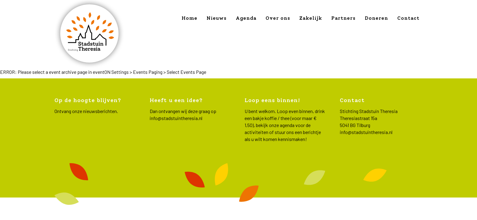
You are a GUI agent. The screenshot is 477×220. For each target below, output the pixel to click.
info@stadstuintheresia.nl (176, 118)
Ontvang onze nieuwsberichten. (86, 111)
